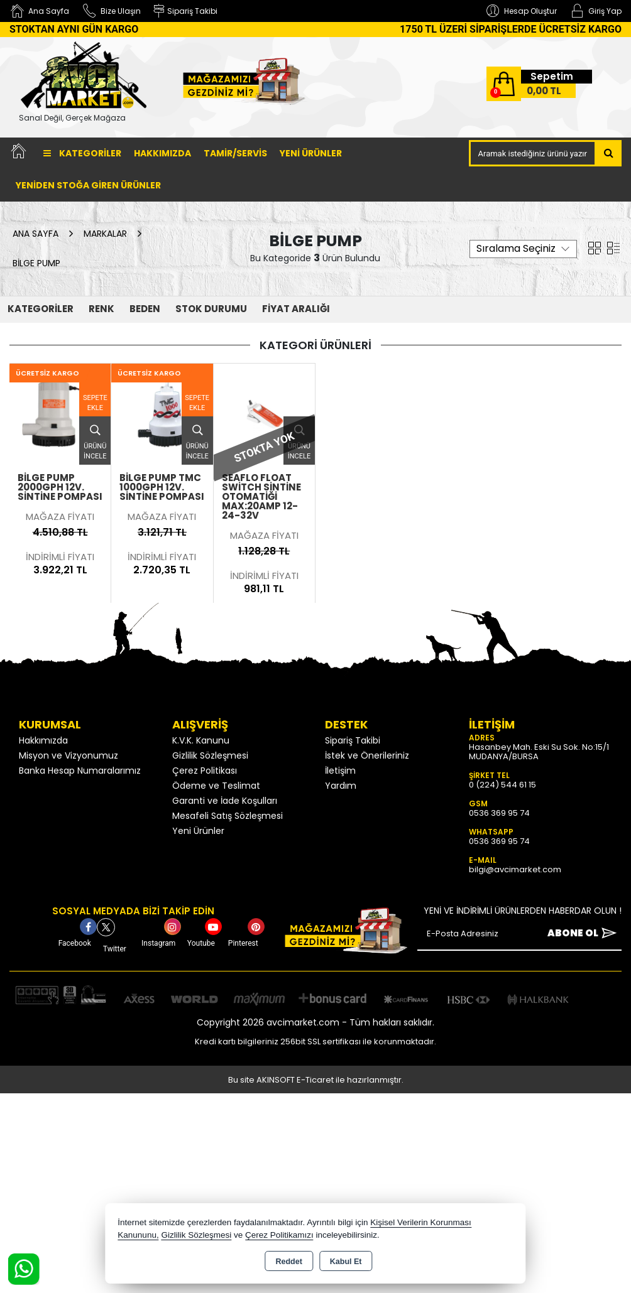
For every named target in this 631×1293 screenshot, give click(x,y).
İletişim (340, 770)
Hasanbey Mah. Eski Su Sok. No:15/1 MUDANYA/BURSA (539, 751)
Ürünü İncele (95, 438)
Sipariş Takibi (352, 740)
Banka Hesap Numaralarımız (80, 770)
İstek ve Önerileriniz (367, 755)
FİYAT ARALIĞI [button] (296, 308)
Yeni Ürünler (198, 831)
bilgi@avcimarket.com (515, 869)
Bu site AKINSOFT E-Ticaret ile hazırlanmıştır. (315, 1080)
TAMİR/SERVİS (235, 153)
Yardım (340, 785)
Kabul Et (346, 1261)
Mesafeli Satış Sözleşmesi (227, 815)
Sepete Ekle (95, 403)
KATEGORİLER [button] (41, 308)
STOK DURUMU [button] (211, 308)
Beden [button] (144, 308)
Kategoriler (82, 153)
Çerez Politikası (204, 770)
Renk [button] (101, 308)
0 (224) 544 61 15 (502, 785)
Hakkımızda (162, 153)
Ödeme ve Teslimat (216, 785)
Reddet (288, 1261)
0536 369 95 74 (499, 813)
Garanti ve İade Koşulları (224, 800)
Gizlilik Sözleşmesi (210, 755)
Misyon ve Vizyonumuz (68, 755)
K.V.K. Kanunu (200, 740)
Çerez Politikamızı (279, 1235)
